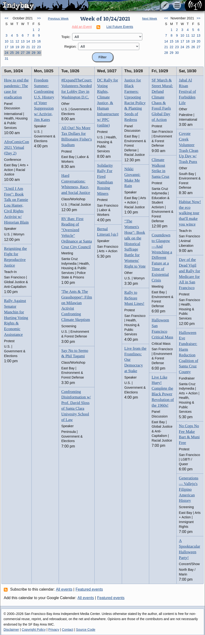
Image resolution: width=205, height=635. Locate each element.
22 (33, 47)
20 (23, 47)
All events (64, 589)
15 (33, 41)
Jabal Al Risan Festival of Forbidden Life (187, 91)
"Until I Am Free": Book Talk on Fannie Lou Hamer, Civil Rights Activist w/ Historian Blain (16, 205)
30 (39, 53)
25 (12, 53)
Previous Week (58, 18)
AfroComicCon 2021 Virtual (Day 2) (16, 147)
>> (39, 18)
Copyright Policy (34, 629)
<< (6, 18)
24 (7, 53)
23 (39, 47)
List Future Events (119, 27)
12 (17, 41)
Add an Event (82, 27)
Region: (70, 46)
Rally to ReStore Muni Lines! (134, 298)
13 (23, 41)
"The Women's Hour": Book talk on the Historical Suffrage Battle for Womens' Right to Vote (135, 243)
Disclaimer (11, 629)
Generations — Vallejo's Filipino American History (188, 489)
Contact (67, 629)
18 (12, 47)
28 (28, 53)
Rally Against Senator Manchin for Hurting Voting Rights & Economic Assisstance (16, 317)
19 (17, 47)
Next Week (149, 18)
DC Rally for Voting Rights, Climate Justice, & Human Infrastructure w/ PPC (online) (108, 102)
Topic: (65, 37)
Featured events (89, 589)
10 (7, 41)
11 (12, 41)
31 (7, 58)
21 (28, 47)
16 (39, 41)
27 (23, 53)
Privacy (53, 629)
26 (17, 53)
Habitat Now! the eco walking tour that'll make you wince (190, 213)
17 (7, 47)
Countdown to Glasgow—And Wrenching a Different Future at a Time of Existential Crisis (162, 257)
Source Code (85, 629)
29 (33, 53)
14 (28, 41)
